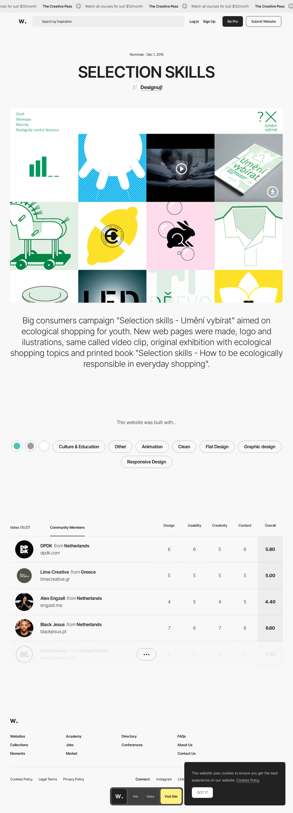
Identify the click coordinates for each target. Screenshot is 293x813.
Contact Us (186, 753)
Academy (74, 736)
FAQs (181, 736)
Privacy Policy (73, 779)
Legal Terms (48, 779)
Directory (129, 736)
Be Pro (233, 21)
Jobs (70, 745)
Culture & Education (79, 446)
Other (120, 446)
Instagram (164, 779)
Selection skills (146, 71)
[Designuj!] (147, 87)
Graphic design (259, 446)
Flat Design (217, 446)
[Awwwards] (22, 21)
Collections (19, 745)
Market (71, 753)
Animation (152, 446)
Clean (184, 446)
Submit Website (263, 21)
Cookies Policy (21, 779)
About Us (184, 745)
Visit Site (171, 796)
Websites (17, 736)
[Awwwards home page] (119, 796)
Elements (17, 753)
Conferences (132, 745)
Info (135, 796)
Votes (150, 796)
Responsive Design (146, 461)
